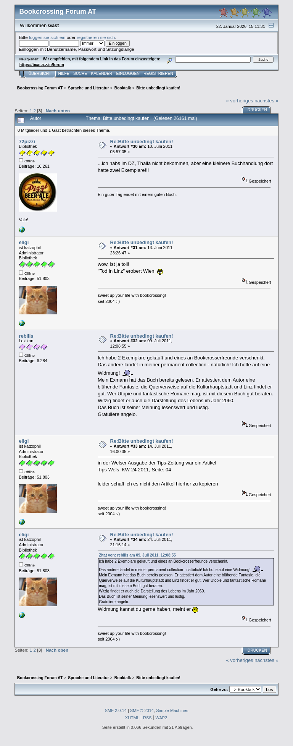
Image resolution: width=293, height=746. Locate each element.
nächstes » (266, 101)
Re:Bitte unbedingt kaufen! (141, 141)
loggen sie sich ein (47, 37)
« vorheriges (239, 101)
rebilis (26, 336)
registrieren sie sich (96, 37)
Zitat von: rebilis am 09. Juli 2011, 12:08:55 (137, 555)
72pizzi (27, 141)
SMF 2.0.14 (116, 710)
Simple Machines (172, 710)
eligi (24, 242)
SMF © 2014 (142, 710)
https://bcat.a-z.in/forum (41, 65)
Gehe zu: (219, 689)
